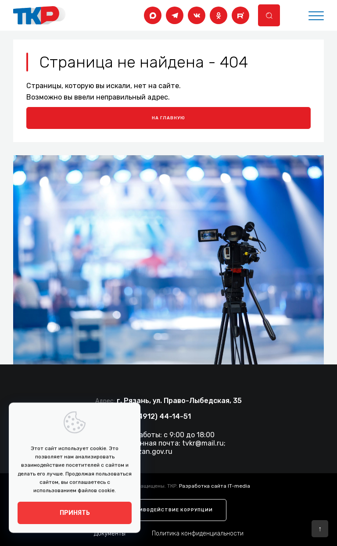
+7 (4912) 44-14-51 (158, 416)
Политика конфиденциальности (198, 533)
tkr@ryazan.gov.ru (142, 451)
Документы (109, 533)
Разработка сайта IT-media (214, 486)
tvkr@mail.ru (203, 443)
